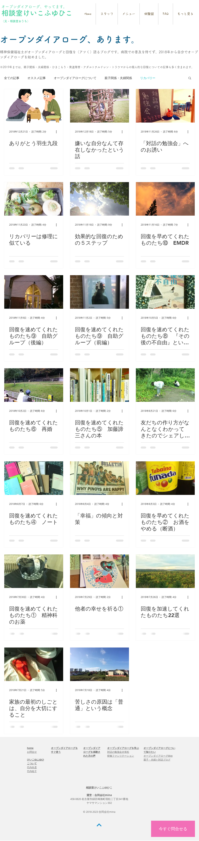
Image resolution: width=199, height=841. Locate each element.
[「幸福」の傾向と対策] (99, 478)
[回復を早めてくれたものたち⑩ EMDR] (165, 199)
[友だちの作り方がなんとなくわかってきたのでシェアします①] (165, 385)
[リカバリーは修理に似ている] (33, 199)
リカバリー (147, 78)
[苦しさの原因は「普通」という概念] (99, 664)
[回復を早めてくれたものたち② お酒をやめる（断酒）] (165, 478)
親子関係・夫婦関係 (118, 78)
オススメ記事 (36, 78)
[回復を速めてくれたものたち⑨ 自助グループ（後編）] (33, 292)
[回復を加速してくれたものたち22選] (165, 571)
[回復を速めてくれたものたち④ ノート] (33, 478)
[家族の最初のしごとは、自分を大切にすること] (33, 664)
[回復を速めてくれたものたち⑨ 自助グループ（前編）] (99, 292)
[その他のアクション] (57, 131)
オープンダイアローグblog (158, 755)
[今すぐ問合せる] (173, 829)
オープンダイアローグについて (75, 78)
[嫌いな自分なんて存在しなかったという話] (99, 106)
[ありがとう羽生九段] (33, 106)
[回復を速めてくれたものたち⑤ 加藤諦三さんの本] (99, 385)
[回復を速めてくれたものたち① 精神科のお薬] (33, 571)
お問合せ (32, 752)
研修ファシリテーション (120, 755)
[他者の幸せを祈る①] (99, 571)
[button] (190, 78)
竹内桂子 (32, 771)
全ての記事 (11, 78)
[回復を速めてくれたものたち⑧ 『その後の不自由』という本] (165, 292)
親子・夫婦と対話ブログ (157, 759)
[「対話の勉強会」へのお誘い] (165, 106)
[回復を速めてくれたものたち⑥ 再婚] (33, 385)
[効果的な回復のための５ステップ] (99, 199)
